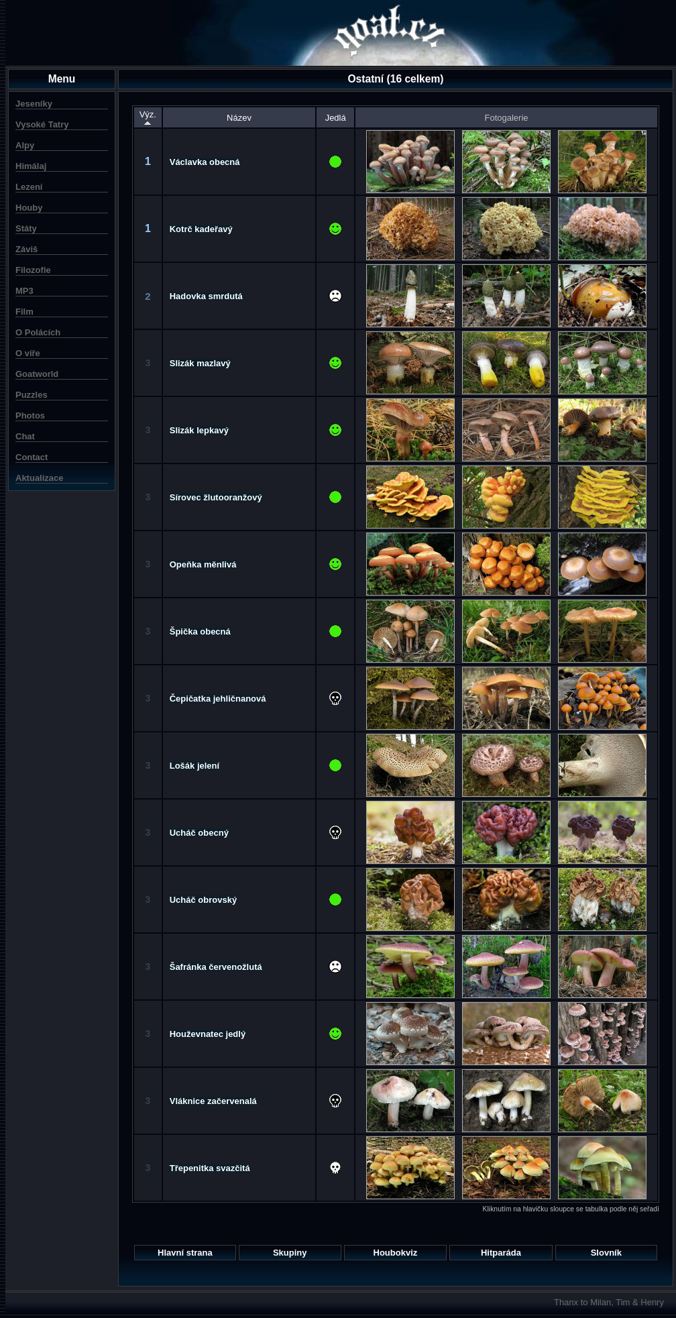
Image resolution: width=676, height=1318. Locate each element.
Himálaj (30, 166)
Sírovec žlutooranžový (216, 497)
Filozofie (33, 270)
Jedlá (335, 118)
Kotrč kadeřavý (201, 229)
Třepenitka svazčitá (210, 1168)
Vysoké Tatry (42, 124)
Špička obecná (200, 631)
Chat (25, 436)
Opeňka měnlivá (203, 564)
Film (24, 312)
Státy (26, 228)
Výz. (147, 117)
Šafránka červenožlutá (216, 967)
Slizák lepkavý (199, 430)
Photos (30, 415)
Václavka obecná (205, 162)
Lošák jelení (194, 766)
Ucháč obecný (199, 833)
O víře (27, 353)
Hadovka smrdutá (206, 296)
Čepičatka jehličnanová (218, 699)
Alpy (24, 145)
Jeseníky (33, 104)
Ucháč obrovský (203, 900)
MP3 (24, 291)
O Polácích (37, 332)
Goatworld (36, 374)
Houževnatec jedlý (207, 1034)
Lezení (28, 187)
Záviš (26, 249)
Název (239, 118)
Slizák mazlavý (200, 363)
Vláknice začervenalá (213, 1101)
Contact (31, 457)
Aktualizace (39, 478)
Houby (28, 208)
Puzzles (31, 395)
